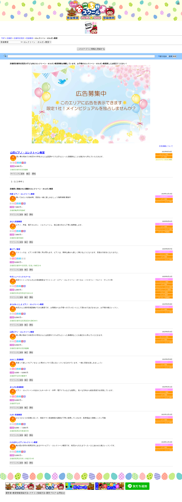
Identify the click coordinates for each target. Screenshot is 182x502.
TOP (3, 38)
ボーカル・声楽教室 (164, 232)
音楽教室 (29, 38)
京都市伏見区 (19, 38)
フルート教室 (164, 292)
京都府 (9, 38)
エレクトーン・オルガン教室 (164, 201)
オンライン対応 (164, 154)
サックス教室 (164, 294)
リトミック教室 (164, 254)
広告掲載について (166, 146)
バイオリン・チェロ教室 (164, 289)
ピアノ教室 (164, 157)
